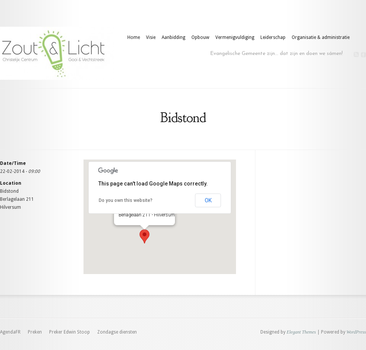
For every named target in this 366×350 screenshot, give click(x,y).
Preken (35, 332)
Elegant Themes (301, 332)
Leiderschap (273, 37)
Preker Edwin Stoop (69, 332)
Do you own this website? (125, 200)
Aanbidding (173, 37)
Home (133, 37)
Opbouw (200, 37)
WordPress (356, 332)
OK (208, 200)
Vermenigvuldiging (234, 37)
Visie (151, 37)
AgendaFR (10, 332)
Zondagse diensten (117, 332)
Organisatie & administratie (321, 37)
